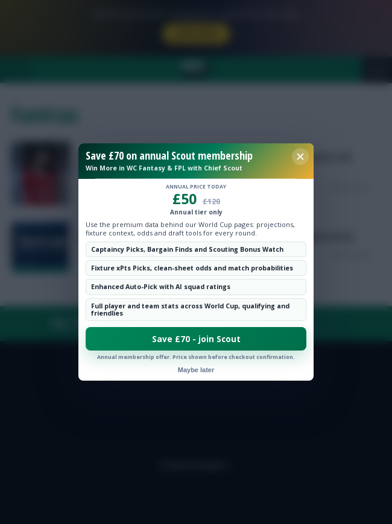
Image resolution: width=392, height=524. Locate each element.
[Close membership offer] (300, 156)
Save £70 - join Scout (196, 339)
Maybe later (196, 369)
